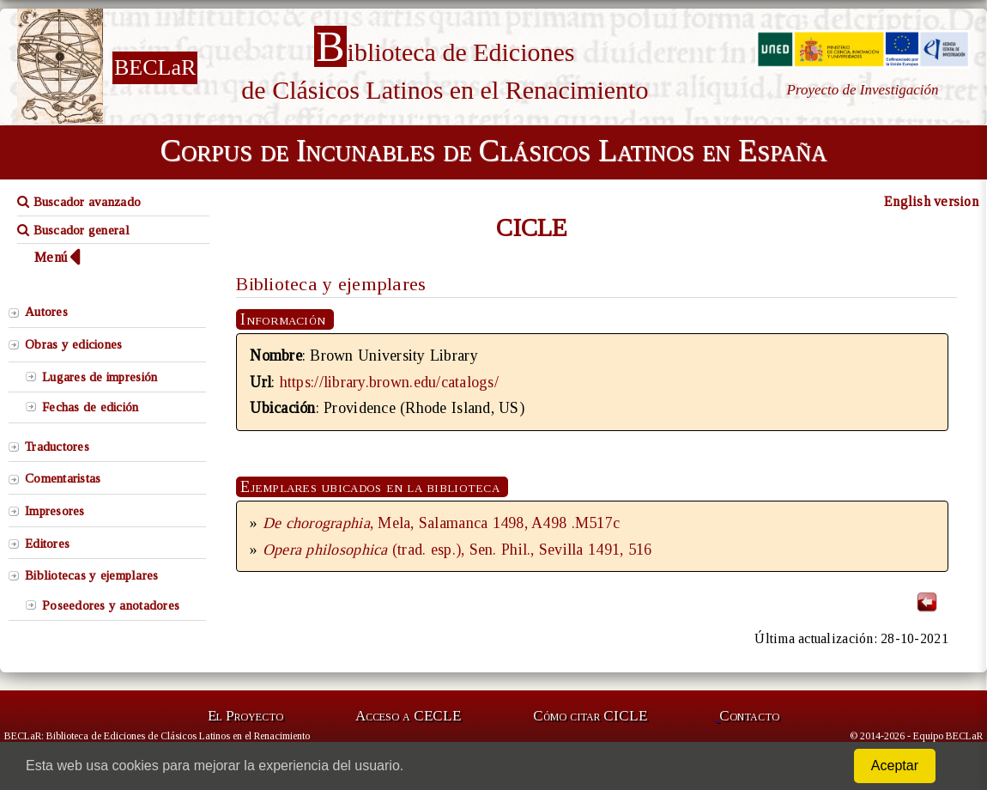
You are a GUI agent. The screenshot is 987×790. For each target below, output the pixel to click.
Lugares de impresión (99, 377)
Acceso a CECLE (408, 716)
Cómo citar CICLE (590, 716)
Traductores (57, 446)
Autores (46, 312)
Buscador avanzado (79, 202)
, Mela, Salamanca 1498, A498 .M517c (441, 523)
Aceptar (894, 765)
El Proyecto (245, 716)
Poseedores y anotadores (110, 605)
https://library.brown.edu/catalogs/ (389, 382)
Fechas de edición (90, 407)
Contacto (749, 716)
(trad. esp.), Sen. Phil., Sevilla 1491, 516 (457, 549)
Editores (47, 543)
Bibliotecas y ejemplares (91, 575)
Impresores (55, 511)
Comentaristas (62, 478)
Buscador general (73, 230)
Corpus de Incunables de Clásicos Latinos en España (493, 150)
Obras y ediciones (74, 344)
